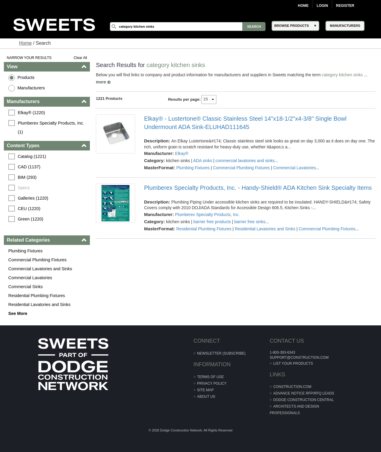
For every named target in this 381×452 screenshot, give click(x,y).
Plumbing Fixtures (25, 250)
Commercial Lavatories (30, 277)
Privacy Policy (212, 383)
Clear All (80, 58)
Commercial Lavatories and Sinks (40, 268)
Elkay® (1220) (31, 112)
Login (322, 6)
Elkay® (181, 153)
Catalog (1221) (32, 156)
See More (17, 313)
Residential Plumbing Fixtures (36, 295)
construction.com (292, 387)
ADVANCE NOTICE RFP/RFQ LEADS (303, 393)
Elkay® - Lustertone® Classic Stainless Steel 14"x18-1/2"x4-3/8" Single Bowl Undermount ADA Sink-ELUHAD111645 (245, 122)
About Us (206, 396)
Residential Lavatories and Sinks (39, 304)
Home (303, 6)
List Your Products (293, 363)
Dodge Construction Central (303, 400)
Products (26, 77)
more (101, 82)
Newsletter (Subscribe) (221, 353)
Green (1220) (30, 219)
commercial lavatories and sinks (245, 160)
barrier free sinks (249, 221)
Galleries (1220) (33, 198)
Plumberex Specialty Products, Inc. (207, 214)
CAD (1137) (29, 166)
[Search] (188, 26)
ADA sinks (202, 160)
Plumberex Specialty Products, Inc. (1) (51, 127)
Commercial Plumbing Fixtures (37, 259)
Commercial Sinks (25, 286)
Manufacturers (31, 88)
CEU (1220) (29, 208)
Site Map (205, 390)
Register (345, 6)
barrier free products (212, 221)
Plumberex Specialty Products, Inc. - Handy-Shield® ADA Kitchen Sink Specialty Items (258, 187)
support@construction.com (299, 357)
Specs (24, 187)
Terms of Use (210, 377)
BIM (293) (27, 177)
